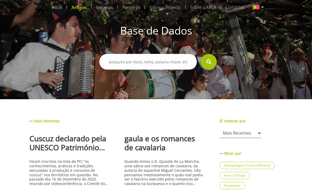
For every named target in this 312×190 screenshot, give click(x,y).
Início (57, 7)
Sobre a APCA (203, 7)
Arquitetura (232, 185)
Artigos (79, 7)
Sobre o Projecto (165, 7)
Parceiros (131, 7)
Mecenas (104, 7)
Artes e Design (234, 175)
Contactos (235, 7)
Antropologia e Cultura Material (247, 165)
